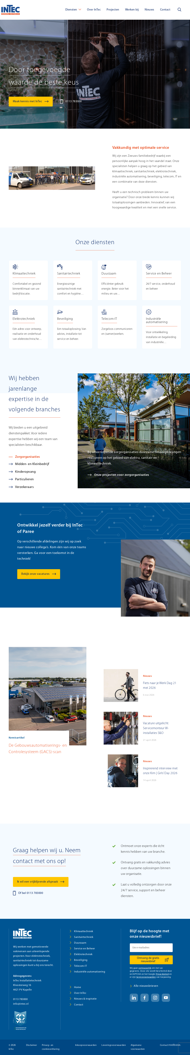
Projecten (113, 9)
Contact (165, 9)
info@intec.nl (21, 1004)
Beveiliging (81, 960)
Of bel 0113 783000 (30, 893)
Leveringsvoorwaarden (113, 1045)
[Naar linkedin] (134, 998)
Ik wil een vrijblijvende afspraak (37, 881)
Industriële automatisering (89, 972)
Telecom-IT (80, 966)
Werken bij (132, 9)
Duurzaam (80, 943)
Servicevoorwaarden (146, 977)
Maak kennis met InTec (27, 101)
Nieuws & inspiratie (85, 999)
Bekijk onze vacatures (35, 580)
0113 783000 (73, 101)
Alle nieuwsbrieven (146, 986)
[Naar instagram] (155, 998)
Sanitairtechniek (83, 937)
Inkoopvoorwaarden (86, 1045)
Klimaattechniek (83, 931)
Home (77, 987)
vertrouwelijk (144, 968)
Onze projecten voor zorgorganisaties (121, 481)
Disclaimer (31, 1045)
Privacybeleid (162, 974)
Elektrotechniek (83, 954)
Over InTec (94, 9)
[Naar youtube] (166, 998)
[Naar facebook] (144, 998)
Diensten (71, 9)
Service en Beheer (84, 948)
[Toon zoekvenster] (179, 10)
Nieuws (149, 9)
